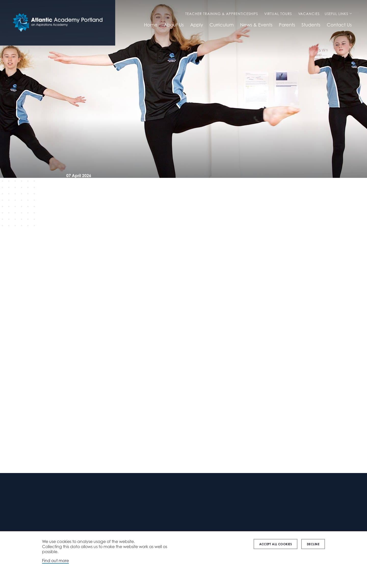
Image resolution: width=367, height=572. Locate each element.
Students (311, 24)
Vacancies (309, 14)
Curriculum (221, 24)
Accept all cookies (275, 544)
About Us (174, 24)
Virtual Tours (278, 14)
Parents (287, 24)
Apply (196, 24)
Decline (313, 544)
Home (151, 24)
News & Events (256, 24)
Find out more (55, 560)
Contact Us (339, 24)
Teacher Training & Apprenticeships (221, 14)
